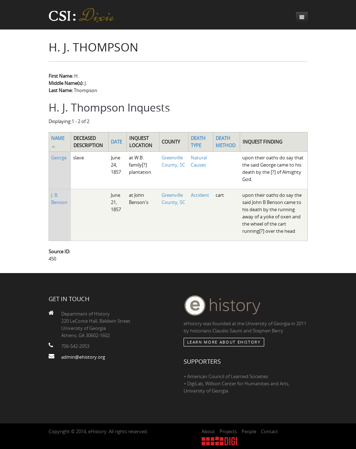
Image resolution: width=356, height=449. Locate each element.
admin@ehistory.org (83, 357)
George (59, 157)
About (208, 431)
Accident (200, 195)
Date (116, 142)
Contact (269, 431)
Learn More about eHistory (224, 342)
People (249, 431)
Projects (228, 431)
